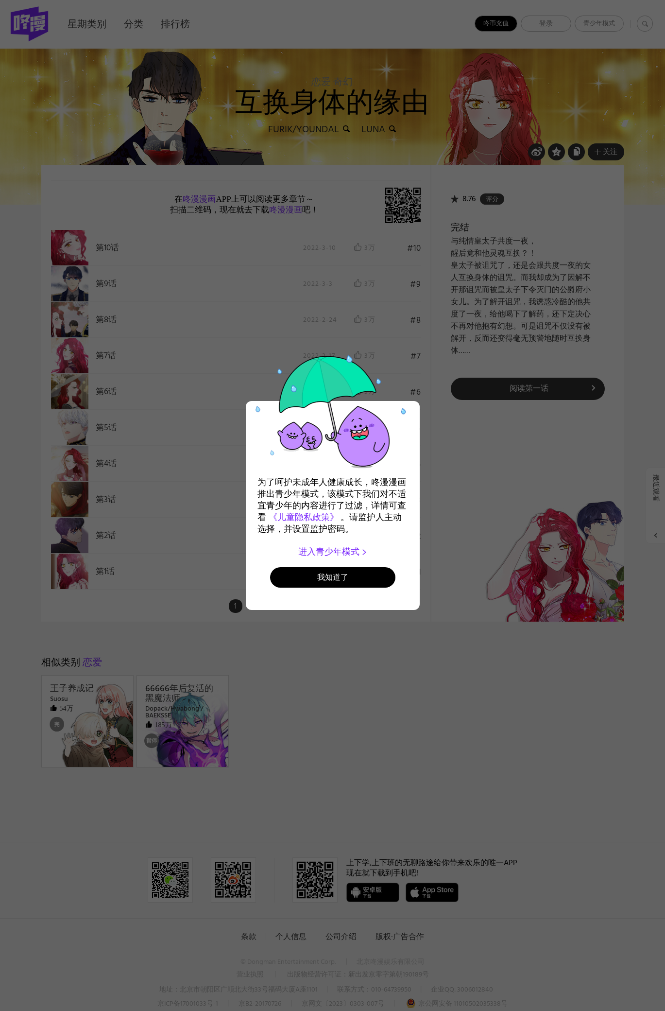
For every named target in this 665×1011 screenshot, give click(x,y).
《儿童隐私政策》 (304, 517)
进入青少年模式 (332, 552)
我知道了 (332, 577)
